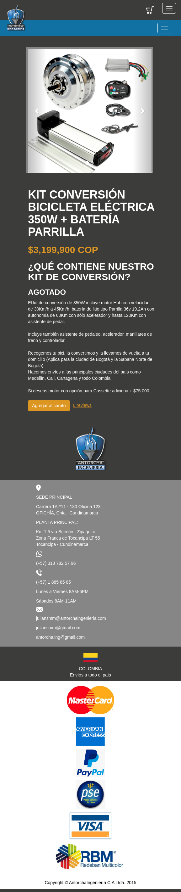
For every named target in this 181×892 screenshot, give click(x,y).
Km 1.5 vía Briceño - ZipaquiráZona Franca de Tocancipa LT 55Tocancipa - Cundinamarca (68, 538)
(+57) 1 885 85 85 (53, 582)
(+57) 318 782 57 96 (56, 563)
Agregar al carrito (49, 405)
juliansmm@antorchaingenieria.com (71, 618)
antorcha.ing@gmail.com (60, 637)
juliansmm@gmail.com (58, 627)
